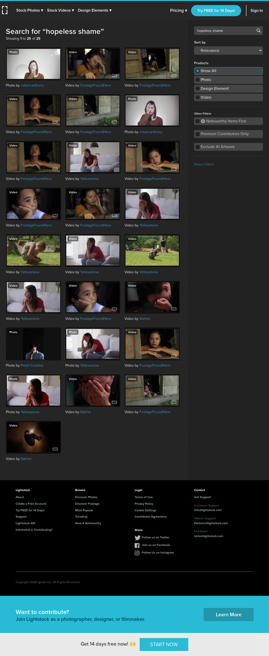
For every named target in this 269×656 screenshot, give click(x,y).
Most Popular (84, 510)
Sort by (199, 42)
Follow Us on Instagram (158, 552)
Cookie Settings (145, 510)
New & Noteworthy (88, 523)
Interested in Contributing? (34, 529)
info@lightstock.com (208, 510)
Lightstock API (25, 523)
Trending (81, 516)
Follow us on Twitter (155, 537)
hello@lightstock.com (208, 536)
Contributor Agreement (151, 516)
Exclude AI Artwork (218, 147)
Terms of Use (144, 497)
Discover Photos (86, 497)
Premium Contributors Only (225, 134)
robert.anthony (32, 85)
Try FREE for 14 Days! (216, 10)
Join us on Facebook (156, 545)
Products (201, 63)
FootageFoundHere (95, 85)
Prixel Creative (32, 365)
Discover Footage (87, 503)
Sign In (257, 10)
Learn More (228, 614)
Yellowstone (89, 178)
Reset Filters (204, 164)
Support (21, 516)
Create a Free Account (31, 503)
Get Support (202, 497)
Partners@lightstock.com (211, 523)
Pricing (178, 10)
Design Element (215, 88)
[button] (29, 10)
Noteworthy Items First (223, 121)
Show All (208, 71)
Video (206, 97)
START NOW (164, 644)
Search (258, 30)
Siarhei (144, 318)
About (20, 497)
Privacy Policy (144, 503)
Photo (206, 79)
